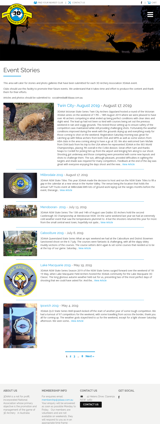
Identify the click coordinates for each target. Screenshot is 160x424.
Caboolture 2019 (52, 233)
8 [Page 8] (82, 356)
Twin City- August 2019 (78, 105)
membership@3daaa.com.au (57, 399)
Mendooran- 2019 (53, 207)
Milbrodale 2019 (51, 175)
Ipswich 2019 (49, 305)
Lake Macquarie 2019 (55, 265)
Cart (154, 2)
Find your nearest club (50, 2)
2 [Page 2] (70, 356)
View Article (128, 164)
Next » (90, 356)
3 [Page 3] (74, 356)
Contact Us (78, 2)
